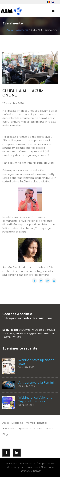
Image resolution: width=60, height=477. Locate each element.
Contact (49, 428)
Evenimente (22, 30)
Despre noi (17, 422)
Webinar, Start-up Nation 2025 (36, 361)
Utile (39, 428)
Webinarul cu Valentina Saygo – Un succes (35, 399)
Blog (5, 434)
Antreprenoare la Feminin (37, 382)
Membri (30, 422)
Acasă (10, 30)
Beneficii (42, 422)
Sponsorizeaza (27, 428)
